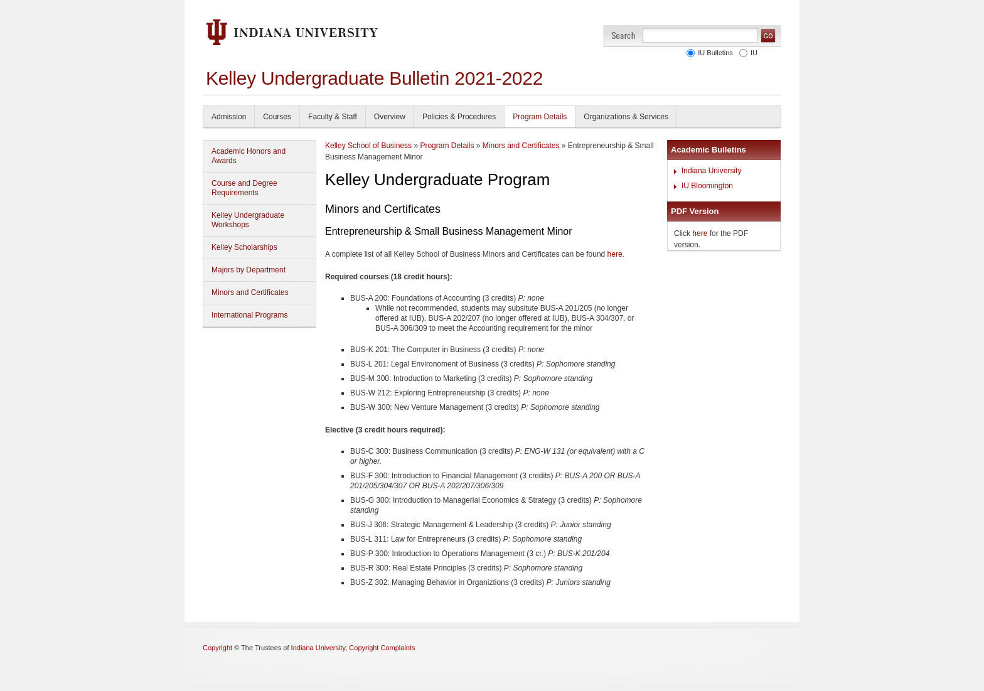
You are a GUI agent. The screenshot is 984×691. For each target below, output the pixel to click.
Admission (228, 116)
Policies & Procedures (459, 116)
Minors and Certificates (250, 292)
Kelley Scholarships (244, 247)
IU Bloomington (707, 185)
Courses (277, 116)
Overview (389, 116)
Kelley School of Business (368, 145)
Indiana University (711, 170)
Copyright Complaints (382, 647)
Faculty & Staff (332, 116)
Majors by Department (248, 269)
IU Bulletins (713, 52)
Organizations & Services (626, 116)
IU (752, 52)
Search (623, 35)
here (615, 254)
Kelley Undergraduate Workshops (247, 220)
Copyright (217, 647)
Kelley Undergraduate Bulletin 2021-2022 (374, 78)
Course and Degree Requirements (244, 188)
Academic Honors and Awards (248, 156)
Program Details (540, 116)
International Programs (249, 315)
